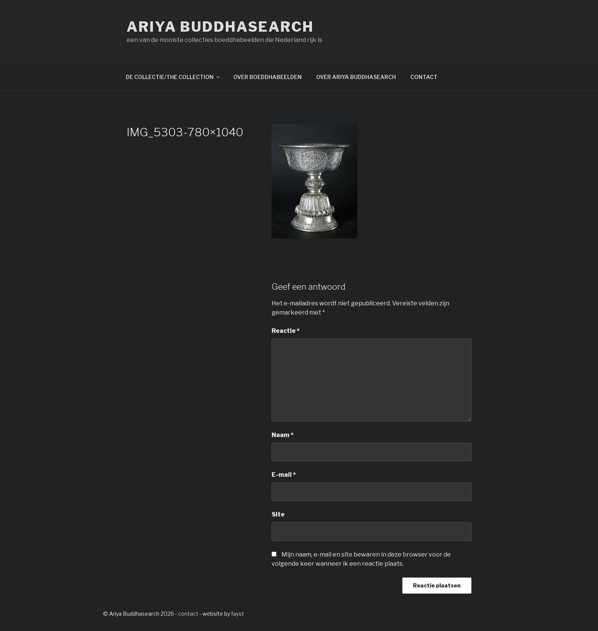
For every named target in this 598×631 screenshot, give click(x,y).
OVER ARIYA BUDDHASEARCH (356, 77)
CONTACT (423, 77)
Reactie (286, 330)
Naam (283, 435)
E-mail (284, 474)
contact (188, 613)
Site (278, 514)
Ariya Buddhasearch (220, 26)
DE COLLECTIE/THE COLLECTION (173, 77)
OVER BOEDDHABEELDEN (267, 77)
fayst (237, 613)
